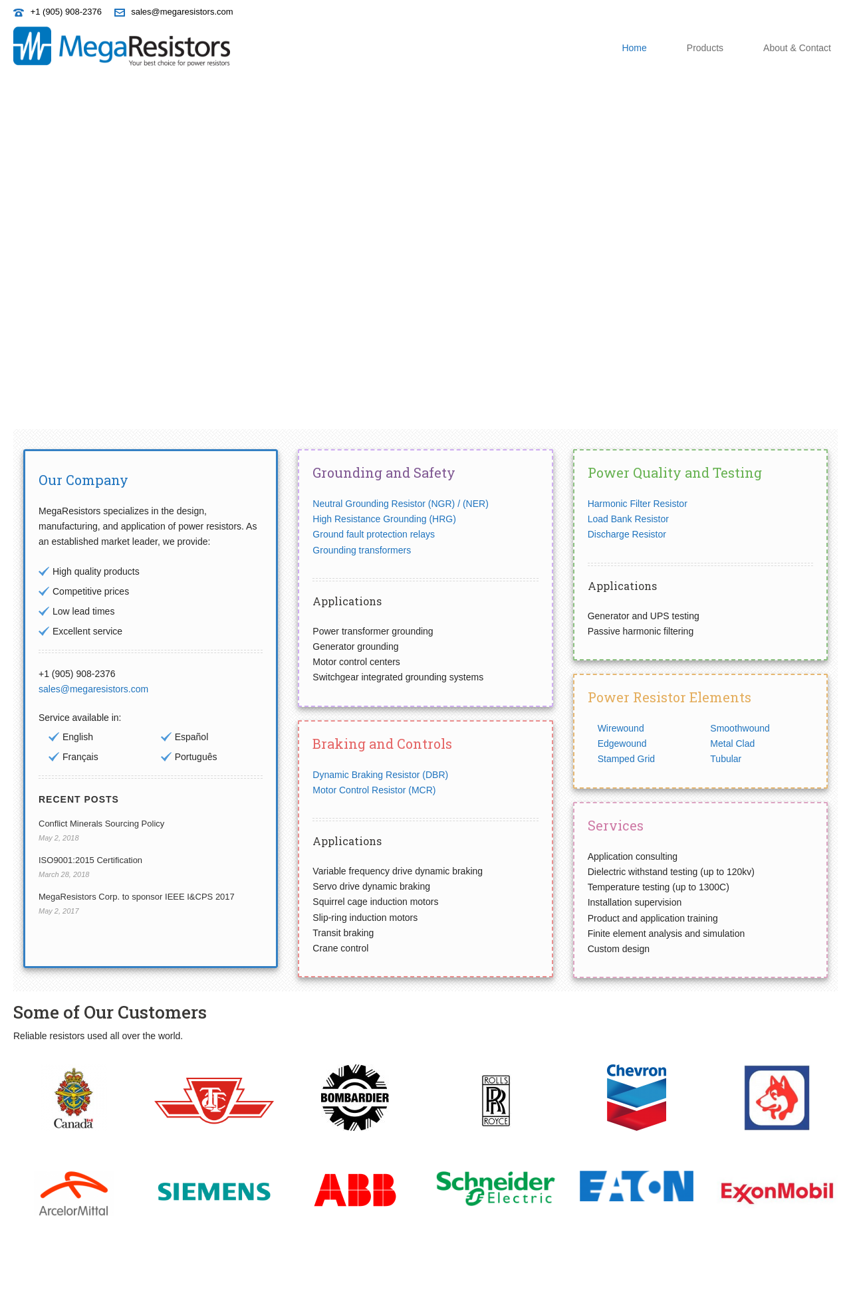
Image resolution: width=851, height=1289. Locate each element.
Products (705, 48)
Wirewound (621, 728)
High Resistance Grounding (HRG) (384, 519)
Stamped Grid (626, 758)
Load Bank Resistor (628, 519)
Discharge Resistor (627, 534)
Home (634, 48)
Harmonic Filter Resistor (637, 503)
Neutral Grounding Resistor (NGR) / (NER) (400, 503)
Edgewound (622, 743)
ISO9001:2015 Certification (90, 860)
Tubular (725, 758)
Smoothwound (740, 728)
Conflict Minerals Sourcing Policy (101, 824)
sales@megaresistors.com (182, 12)
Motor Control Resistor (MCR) (373, 790)
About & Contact (797, 48)
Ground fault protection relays (373, 534)
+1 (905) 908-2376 (66, 12)
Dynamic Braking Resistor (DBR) (380, 774)
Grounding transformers (361, 550)
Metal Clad (732, 743)
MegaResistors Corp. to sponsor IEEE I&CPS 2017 (137, 897)
